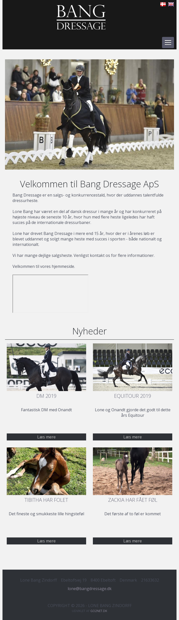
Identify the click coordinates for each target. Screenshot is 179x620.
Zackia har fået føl (132, 500)
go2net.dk (98, 611)
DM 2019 (46, 396)
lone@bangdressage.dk (90, 588)
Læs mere (132, 437)
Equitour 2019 (132, 396)
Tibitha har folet (46, 500)
